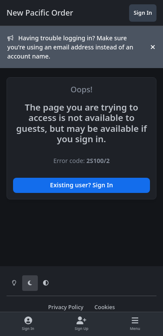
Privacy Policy (65, 307)
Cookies (104, 307)
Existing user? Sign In (81, 185)
